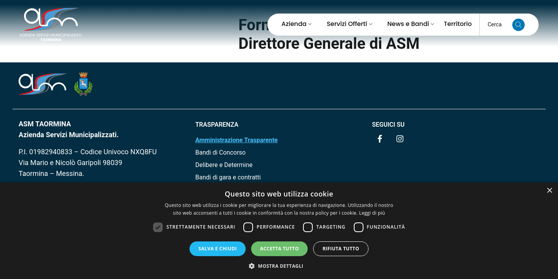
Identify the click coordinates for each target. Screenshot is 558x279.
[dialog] (279, 231)
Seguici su (388, 124)
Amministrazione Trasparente (236, 140)
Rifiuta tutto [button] (340, 248)
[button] (279, 266)
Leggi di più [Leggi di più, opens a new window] (372, 213)
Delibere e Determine (224, 165)
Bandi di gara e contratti (228, 177)
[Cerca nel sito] (518, 25)
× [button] (549, 191)
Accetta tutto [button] (279, 248)
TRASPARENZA (216, 124)
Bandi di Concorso (220, 152)
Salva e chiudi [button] (217, 248)
